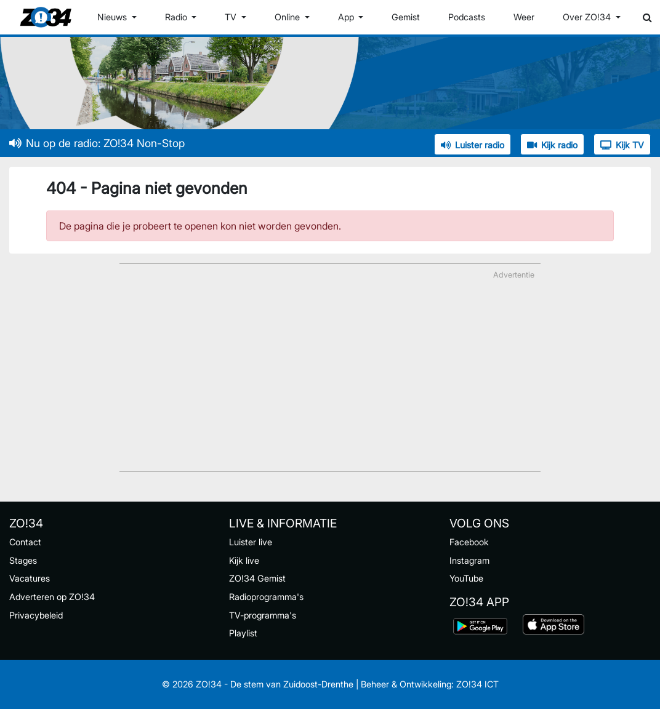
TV (232, 17)
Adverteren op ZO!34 (52, 596)
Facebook (469, 542)
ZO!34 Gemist (257, 578)
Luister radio (472, 145)
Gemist (406, 17)
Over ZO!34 (588, 17)
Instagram (469, 560)
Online (288, 17)
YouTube (466, 578)
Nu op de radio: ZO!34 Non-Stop (97, 143)
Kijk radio (552, 145)
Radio (177, 17)
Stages (23, 560)
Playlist (243, 633)
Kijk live (244, 560)
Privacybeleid (36, 615)
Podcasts (466, 17)
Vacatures (29, 578)
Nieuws (113, 17)
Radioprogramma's (266, 596)
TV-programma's (262, 615)
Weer (523, 17)
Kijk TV (622, 145)
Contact (25, 542)
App (347, 17)
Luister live (250, 542)
